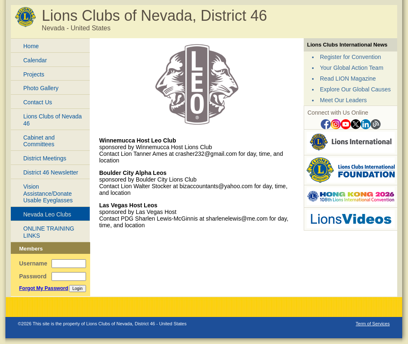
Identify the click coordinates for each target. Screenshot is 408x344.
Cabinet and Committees (39, 141)
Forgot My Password (43, 288)
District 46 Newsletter (50, 172)
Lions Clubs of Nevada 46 (52, 120)
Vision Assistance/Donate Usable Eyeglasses (48, 193)
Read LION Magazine (348, 78)
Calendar (35, 60)
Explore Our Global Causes (355, 89)
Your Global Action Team (351, 67)
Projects (33, 74)
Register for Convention (350, 57)
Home (31, 46)
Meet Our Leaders (343, 100)
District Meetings (44, 158)
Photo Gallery (41, 88)
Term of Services (373, 323)
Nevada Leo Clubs (47, 214)
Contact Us (37, 102)
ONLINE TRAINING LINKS (48, 232)
